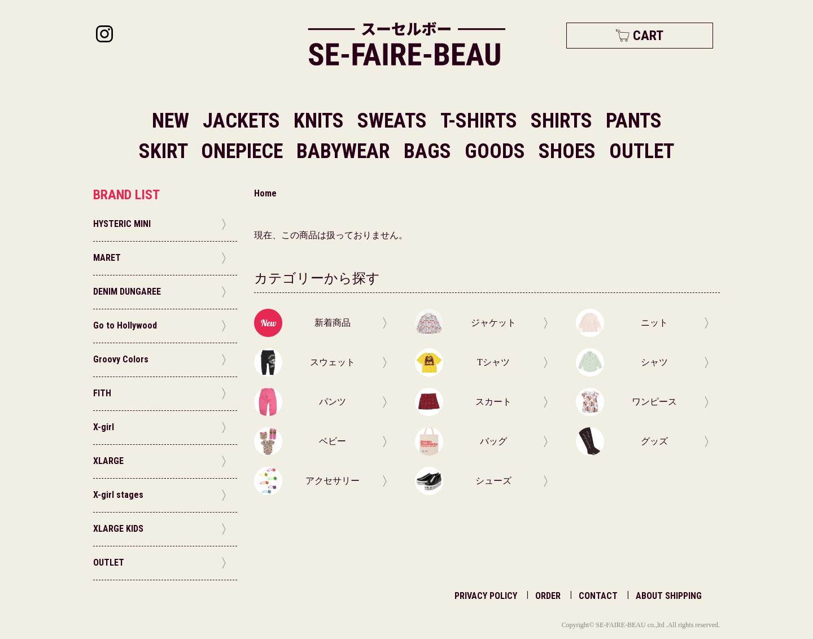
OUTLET (641, 151)
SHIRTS (564, 121)
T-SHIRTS (481, 121)
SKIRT (165, 151)
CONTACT (598, 595)
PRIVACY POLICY (485, 595)
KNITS (321, 121)
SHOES (569, 151)
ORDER (548, 595)
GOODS (497, 151)
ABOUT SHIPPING (669, 595)
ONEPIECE (244, 151)
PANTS (634, 121)
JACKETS (244, 121)
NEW (170, 121)
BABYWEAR (345, 151)
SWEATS (394, 121)
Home (265, 193)
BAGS (430, 151)
